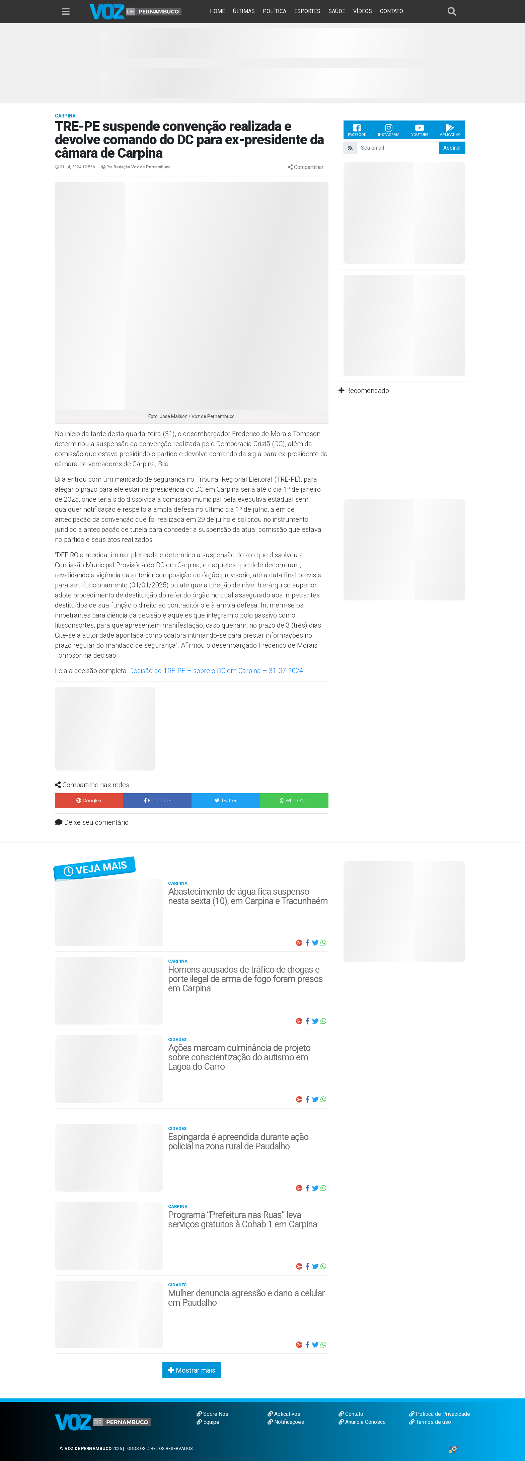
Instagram (388, 130)
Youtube (419, 130)
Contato (351, 1414)
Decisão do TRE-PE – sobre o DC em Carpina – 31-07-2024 (216, 671)
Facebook (357, 130)
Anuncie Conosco (362, 1422)
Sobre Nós (212, 1414)
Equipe (208, 1422)
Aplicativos (284, 1414)
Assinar (452, 148)
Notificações (286, 1422)
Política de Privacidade (439, 1414)
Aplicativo (450, 130)
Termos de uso (430, 1422)
